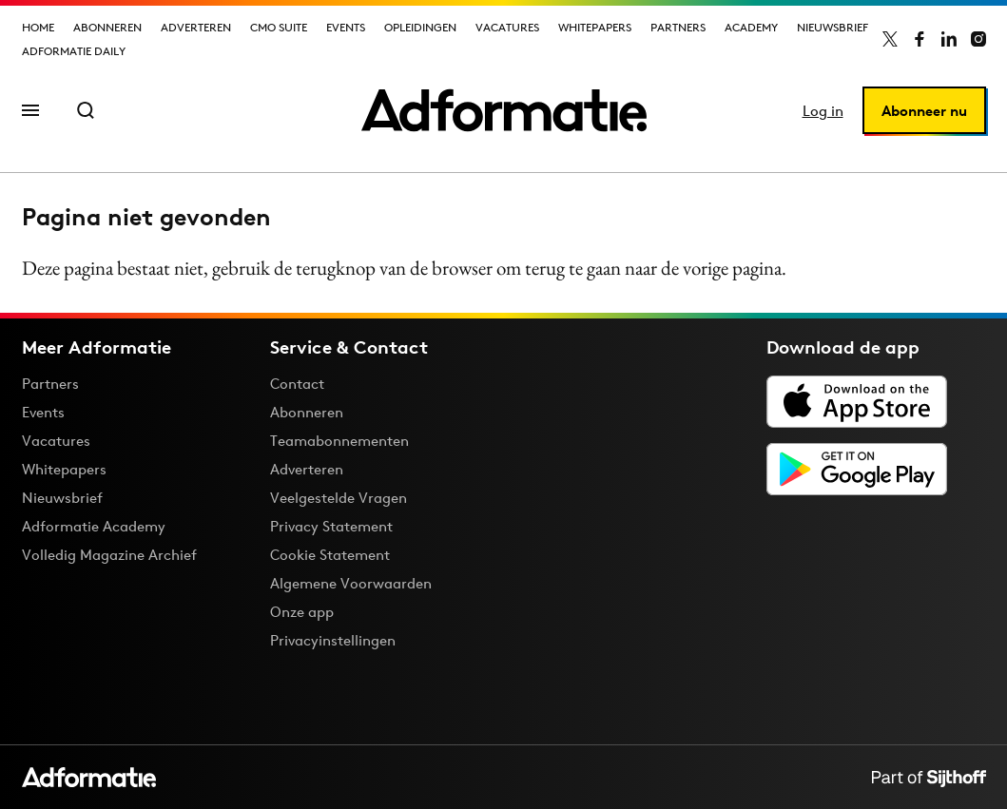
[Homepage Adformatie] (504, 110)
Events (345, 27)
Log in (823, 111)
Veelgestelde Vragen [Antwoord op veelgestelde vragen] (338, 498)
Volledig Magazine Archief (109, 555)
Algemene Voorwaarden (351, 583)
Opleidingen (420, 27)
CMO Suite (278, 27)
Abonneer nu (924, 111)
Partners (678, 27)
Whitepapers (594, 27)
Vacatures (507, 27)
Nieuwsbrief (832, 27)
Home (38, 27)
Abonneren (107, 27)
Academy (751, 27)
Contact (297, 384)
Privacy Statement (331, 526)
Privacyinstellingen (333, 640)
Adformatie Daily (74, 51)
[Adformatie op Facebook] (919, 39)
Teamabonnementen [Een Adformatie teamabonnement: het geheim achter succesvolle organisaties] (339, 441)
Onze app (302, 612)
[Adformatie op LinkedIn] (949, 39)
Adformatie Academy (93, 526)
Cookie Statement (330, 555)
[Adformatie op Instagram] (978, 39)
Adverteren (196, 27)
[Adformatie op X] (890, 39)
